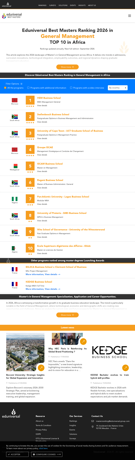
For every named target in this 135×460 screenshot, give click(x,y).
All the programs (15, 87)
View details (42, 105)
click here (43, 448)
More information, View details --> (43, 274)
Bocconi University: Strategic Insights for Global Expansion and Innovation (25, 376)
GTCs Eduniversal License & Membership (47, 438)
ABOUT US (92, 5)
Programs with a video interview (88, 87)
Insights (72, 425)
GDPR (38, 434)
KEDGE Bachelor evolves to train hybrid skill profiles (110, 376)
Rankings (73, 421)
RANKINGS (42, 5)
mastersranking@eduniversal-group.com (113, 421)
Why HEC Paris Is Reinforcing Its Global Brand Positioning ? (67, 350)
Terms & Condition (43, 425)
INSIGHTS (82, 5)
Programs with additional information (48, 87)
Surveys (72, 438)
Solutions (73, 434)
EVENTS (73, 5)
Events (72, 430)
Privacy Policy (41, 430)
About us (39, 421)
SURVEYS (52, 5)
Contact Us (97, 416)
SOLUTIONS (63, 5)
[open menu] (129, 15)
